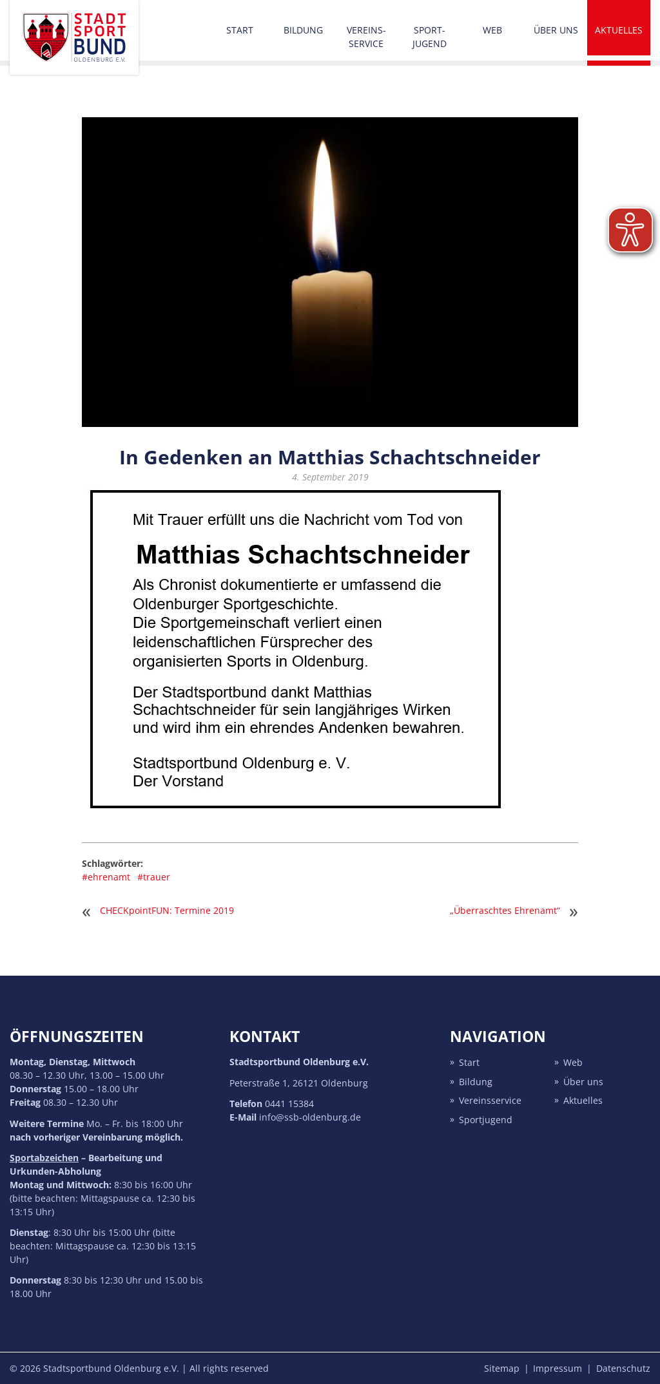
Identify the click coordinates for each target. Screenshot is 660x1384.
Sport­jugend (429, 37)
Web (492, 30)
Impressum (557, 1368)
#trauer (153, 877)
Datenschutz (623, 1368)
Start (239, 30)
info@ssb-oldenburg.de (310, 1117)
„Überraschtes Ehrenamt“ (505, 910)
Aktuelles (619, 30)
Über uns (556, 30)
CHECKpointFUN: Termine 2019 (167, 910)
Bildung (303, 30)
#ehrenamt (106, 877)
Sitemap (501, 1368)
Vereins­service (366, 37)
